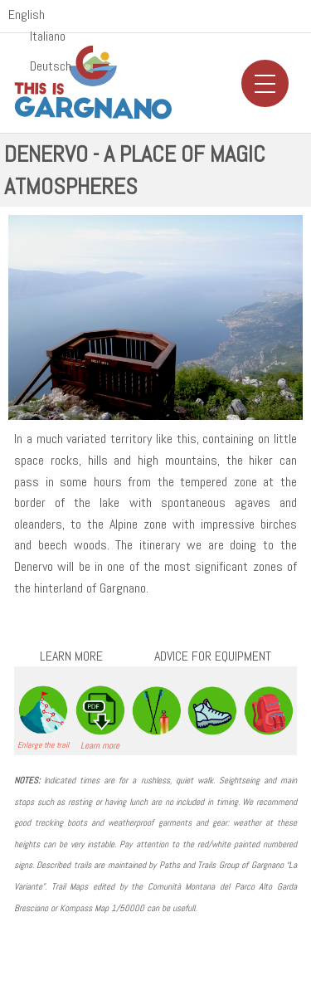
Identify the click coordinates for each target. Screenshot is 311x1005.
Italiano (48, 36)
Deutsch (50, 66)
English (26, 15)
